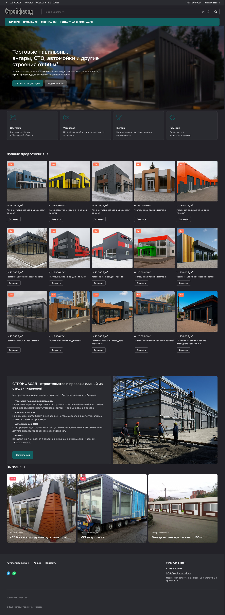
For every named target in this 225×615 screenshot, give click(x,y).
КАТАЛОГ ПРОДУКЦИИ (27, 83)
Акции (37, 562)
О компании (23, 454)
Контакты (50, 562)
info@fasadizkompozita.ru (178, 573)
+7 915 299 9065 (194, 2)
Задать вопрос (56, 83)
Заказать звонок (212, 3)
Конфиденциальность (17, 597)
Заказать (13, 219)
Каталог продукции (18, 562)
